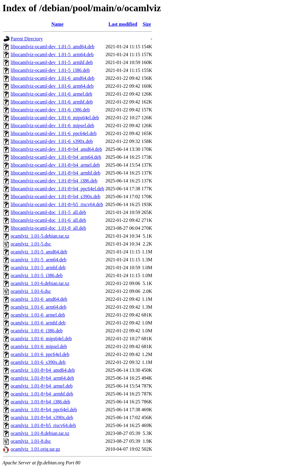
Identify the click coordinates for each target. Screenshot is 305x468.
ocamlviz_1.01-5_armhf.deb (38, 267)
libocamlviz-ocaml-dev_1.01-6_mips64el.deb (55, 117)
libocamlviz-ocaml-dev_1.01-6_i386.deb (50, 109)
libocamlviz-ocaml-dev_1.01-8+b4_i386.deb (54, 180)
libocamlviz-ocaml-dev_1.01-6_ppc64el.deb (53, 133)
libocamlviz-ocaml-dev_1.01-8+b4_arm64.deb (56, 157)
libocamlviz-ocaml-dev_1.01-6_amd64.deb (52, 78)
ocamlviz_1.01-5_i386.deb (37, 275)
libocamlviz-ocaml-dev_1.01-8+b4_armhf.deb (55, 172)
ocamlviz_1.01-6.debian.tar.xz (40, 283)
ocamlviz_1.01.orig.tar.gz (35, 449)
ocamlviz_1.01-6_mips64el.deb (41, 338)
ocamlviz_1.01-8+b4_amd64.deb (43, 370)
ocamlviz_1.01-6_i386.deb (37, 330)
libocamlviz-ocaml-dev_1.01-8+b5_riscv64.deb (57, 204)
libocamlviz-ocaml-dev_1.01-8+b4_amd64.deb (56, 149)
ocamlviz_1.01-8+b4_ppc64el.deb (44, 409)
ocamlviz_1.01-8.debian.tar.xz (40, 433)
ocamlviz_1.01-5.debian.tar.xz (40, 236)
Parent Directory (27, 38)
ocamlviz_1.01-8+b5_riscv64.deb (43, 425)
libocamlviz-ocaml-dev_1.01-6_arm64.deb (52, 86)
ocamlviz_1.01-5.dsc (31, 243)
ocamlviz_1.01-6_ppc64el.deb (40, 354)
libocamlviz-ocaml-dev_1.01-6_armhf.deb (52, 101)
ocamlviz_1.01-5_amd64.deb (39, 251)
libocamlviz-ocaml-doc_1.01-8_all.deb (48, 228)
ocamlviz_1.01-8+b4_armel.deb (42, 385)
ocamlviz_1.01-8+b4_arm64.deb (42, 378)
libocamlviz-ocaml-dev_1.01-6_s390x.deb (52, 141)
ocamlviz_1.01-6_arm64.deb (38, 307)
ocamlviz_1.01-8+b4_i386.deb (40, 401)
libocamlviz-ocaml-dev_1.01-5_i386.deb (50, 70)
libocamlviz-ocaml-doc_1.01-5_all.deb (48, 212)
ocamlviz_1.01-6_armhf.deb (38, 322)
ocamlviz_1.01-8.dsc (31, 441)
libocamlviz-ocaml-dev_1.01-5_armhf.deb (52, 62)
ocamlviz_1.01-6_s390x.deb (38, 362)
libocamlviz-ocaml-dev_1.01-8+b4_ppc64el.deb (57, 188)
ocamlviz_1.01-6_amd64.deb (39, 299)
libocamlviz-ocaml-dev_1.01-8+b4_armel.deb (55, 165)
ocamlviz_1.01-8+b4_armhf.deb (42, 393)
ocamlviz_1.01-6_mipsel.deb (39, 346)
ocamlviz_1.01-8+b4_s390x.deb (42, 417)
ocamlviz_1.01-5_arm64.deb (38, 259)
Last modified (123, 24)
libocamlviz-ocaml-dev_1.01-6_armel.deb (51, 94)
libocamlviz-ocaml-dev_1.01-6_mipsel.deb (52, 125)
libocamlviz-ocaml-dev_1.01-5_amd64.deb (52, 46)
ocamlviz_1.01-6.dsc (31, 291)
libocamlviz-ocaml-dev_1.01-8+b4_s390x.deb (55, 196)
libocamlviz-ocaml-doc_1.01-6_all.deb (48, 220)
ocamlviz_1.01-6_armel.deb (38, 314)
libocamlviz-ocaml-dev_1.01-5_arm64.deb (52, 54)
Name (57, 24)
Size (147, 24)
